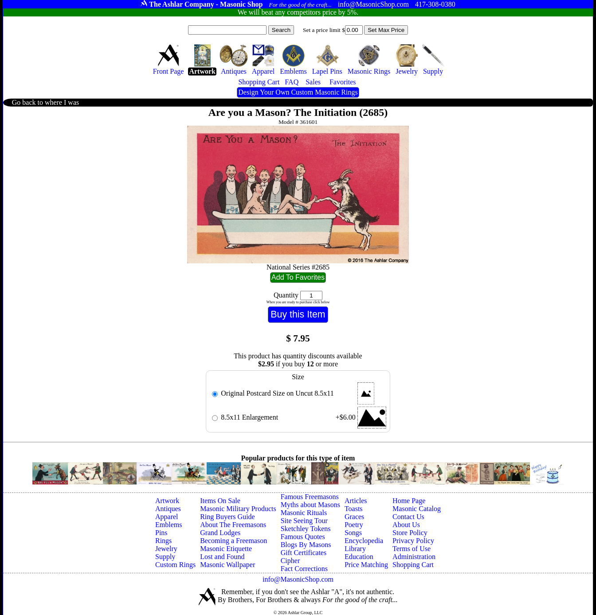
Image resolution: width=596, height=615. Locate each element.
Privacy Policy (413, 540)
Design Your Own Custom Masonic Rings (297, 92)
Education (359, 556)
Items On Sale (220, 500)
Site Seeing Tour (304, 520)
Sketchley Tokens (306, 528)
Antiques (168, 508)
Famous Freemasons (310, 496)
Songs (353, 532)
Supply (165, 556)
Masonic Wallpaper (227, 564)
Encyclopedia (364, 540)
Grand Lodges (220, 532)
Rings (163, 540)
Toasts (354, 508)
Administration (413, 556)
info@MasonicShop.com (298, 579)
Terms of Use (411, 548)
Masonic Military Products (238, 508)
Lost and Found (222, 556)
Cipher (290, 560)
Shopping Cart (413, 564)
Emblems (168, 524)
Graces (354, 516)
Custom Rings (175, 564)
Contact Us (408, 516)
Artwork (167, 500)
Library (355, 548)
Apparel (166, 516)
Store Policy (409, 532)
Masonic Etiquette (226, 548)
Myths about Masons (310, 504)
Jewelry (166, 548)
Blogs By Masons (306, 544)
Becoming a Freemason (233, 540)
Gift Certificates (304, 552)
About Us (406, 524)
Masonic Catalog (416, 508)
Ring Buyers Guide (227, 516)
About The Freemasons (233, 524)
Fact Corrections (304, 568)
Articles (356, 500)
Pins (161, 532)
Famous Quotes (303, 536)
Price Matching (366, 564)
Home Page (408, 500)
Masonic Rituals (304, 512)
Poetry (354, 524)
